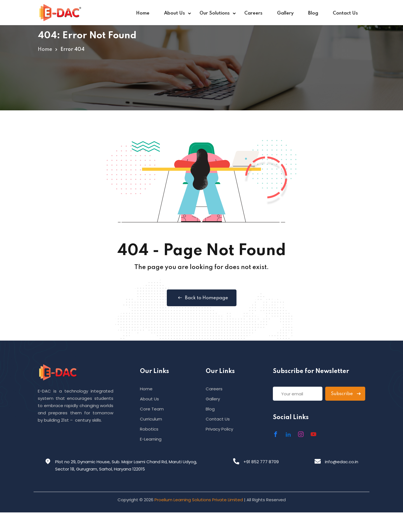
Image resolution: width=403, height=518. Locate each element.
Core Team (152, 409)
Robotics (149, 429)
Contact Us (345, 13)
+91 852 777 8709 (261, 462)
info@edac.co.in (341, 462)
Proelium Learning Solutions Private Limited (198, 500)
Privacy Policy (219, 429)
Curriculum (151, 419)
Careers (253, 13)
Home (142, 13)
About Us (174, 13)
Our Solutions (215, 13)
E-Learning (150, 439)
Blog (313, 13)
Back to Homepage (201, 297)
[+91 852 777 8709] (236, 461)
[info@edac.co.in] (318, 461)
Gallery (285, 13)
